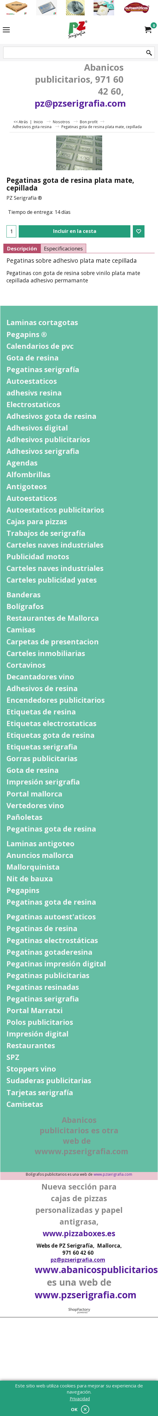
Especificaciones (63, 248)
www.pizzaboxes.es (79, 1233)
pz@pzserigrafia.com (80, 103)
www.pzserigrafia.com (113, 1174)
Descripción (22, 248)
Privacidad (80, 1399)
